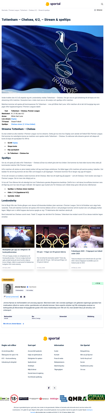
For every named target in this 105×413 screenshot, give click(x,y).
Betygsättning (84, 351)
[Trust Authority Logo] (24, 398)
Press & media (58, 359)
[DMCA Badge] (4, 398)
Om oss (82, 370)
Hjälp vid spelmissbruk (35, 355)
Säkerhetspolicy (59, 366)
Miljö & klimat (32, 370)
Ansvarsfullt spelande (35, 351)
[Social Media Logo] (49, 388)
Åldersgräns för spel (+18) (10, 355)
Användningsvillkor (8, 351)
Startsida (4, 10)
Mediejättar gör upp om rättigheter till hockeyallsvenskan (16, 250)
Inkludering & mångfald (9, 362)
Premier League (14, 10)
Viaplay (14, 119)
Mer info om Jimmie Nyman (14, 324)
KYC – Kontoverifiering (9, 359)
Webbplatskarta (59, 362)
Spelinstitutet (32, 362)
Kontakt (56, 355)
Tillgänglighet (58, 370)
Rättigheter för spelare (35, 359)
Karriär (82, 362)
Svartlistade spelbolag (35, 377)
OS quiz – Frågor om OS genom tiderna (51, 252)
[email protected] (12, 297)
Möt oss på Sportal (86, 355)
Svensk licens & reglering (35, 373)
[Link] (18, 236)
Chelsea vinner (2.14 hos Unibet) (23, 124)
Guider (56, 351)
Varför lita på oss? (86, 359)
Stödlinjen (31, 366)
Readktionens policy (86, 366)
